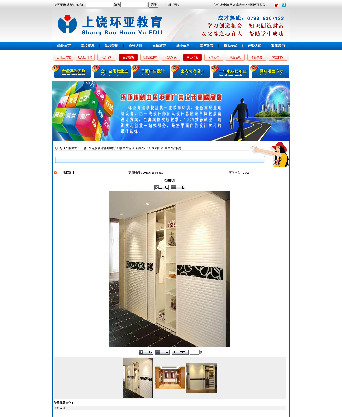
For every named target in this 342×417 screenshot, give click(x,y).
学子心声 (213, 57)
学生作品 (125, 148)
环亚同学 (278, 57)
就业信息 (183, 46)
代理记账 (254, 46)
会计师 (106, 57)
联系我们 (278, 46)
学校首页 (64, 46)
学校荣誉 (111, 46)
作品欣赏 (256, 57)
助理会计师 (85, 57)
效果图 (156, 148)
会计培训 (135, 46)
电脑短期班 (149, 57)
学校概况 (87, 46)
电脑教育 (159, 46)
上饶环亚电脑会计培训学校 (98, 148)
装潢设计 (141, 148)
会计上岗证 (64, 57)
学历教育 (206, 46)
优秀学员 (171, 57)
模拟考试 (230, 46)
